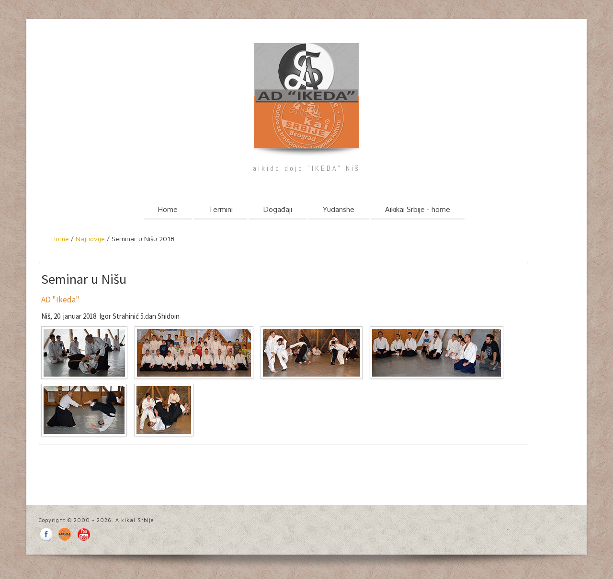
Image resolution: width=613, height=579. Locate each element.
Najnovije (89, 238)
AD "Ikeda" (60, 299)
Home (168, 209)
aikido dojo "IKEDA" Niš (306, 168)
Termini (220, 209)
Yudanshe (338, 209)
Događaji (277, 209)
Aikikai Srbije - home (417, 209)
